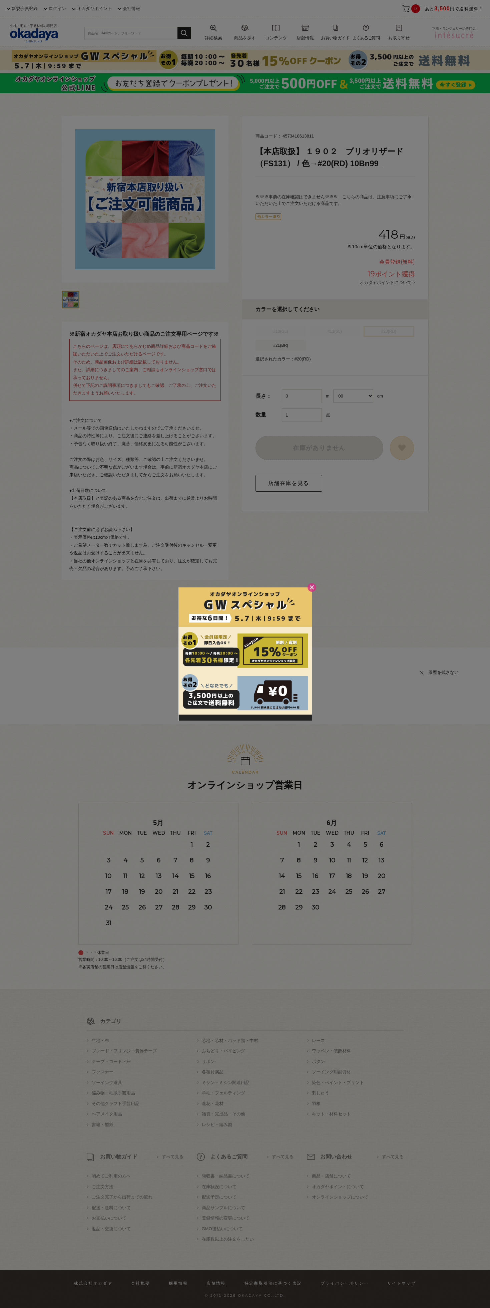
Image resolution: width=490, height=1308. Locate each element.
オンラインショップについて (340, 1197)
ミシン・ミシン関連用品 (226, 1082)
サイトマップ (401, 1283)
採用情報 (178, 1283)
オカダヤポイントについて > (387, 282)
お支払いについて (109, 1218)
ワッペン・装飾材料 (331, 1050)
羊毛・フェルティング (223, 1092)
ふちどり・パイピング (223, 1050)
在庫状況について (219, 1186)
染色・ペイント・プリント (338, 1082)
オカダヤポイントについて (338, 1186)
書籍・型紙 (102, 1124)
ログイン (57, 8)
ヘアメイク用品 (107, 1113)
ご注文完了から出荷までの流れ (122, 1197)
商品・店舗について (331, 1176)
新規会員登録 (25, 8)
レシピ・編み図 (217, 1124)
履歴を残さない (443, 672)
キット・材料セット (331, 1113)
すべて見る (172, 1156)
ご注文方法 (102, 1186)
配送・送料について (111, 1207)
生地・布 (100, 1040)
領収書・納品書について (226, 1176)
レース (318, 1040)
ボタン (318, 1061)
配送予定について (219, 1197)
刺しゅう (320, 1092)
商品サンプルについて (223, 1207)
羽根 (316, 1103)
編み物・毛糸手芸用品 (113, 1092)
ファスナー (102, 1071)
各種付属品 (212, 1071)
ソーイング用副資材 (331, 1071)
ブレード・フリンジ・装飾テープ (124, 1050)
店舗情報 (126, 967)
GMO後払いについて (222, 1228)
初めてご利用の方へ (111, 1176)
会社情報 (131, 8)
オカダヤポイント (94, 8)
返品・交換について (111, 1228)
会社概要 (140, 1283)
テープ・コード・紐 (111, 1061)
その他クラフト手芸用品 (115, 1103)
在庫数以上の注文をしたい (228, 1239)
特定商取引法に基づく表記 (273, 1283)
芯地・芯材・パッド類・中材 (230, 1040)
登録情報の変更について (226, 1218)
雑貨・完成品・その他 (223, 1113)
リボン (208, 1061)
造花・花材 (212, 1103)
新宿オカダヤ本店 (190, 467)
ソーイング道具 (107, 1082)
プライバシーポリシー (345, 1283)
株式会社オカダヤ (93, 1283)
